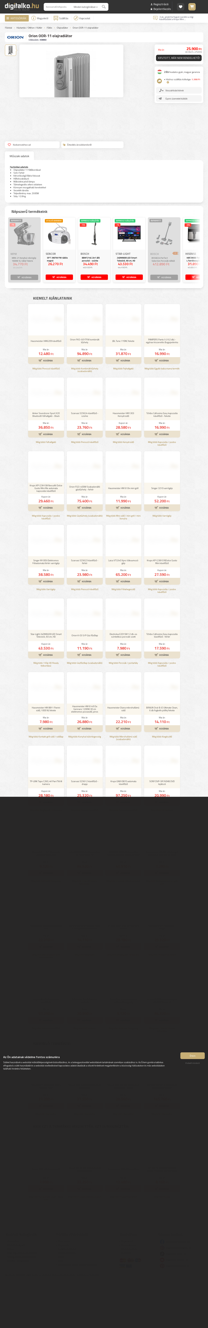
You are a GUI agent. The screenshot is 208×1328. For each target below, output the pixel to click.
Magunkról (39, 18)
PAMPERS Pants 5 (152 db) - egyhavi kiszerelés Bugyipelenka (162, 389)
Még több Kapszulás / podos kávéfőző (162, 491)
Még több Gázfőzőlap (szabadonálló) (84, 711)
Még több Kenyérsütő (123, 490)
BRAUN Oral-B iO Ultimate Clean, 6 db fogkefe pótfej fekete (162, 757)
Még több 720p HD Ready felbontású (46, 712)
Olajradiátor (62, 27)
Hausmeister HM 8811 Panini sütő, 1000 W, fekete (46, 757)
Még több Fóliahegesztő (123, 637)
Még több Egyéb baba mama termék (162, 416)
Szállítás (61, 18)
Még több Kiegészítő (162, 784)
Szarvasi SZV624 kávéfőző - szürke (84, 463)
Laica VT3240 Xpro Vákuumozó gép (123, 610)
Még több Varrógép (162, 564)
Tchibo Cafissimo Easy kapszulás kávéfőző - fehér (162, 683)
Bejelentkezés (162, 9)
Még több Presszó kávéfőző (46, 416)
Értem (192, 1058)
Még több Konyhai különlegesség (84, 784)
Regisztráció (161, 4)
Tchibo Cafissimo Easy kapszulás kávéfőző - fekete (162, 463)
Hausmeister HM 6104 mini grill (123, 536)
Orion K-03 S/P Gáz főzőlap (85, 683)
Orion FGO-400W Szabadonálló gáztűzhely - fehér (84, 536)
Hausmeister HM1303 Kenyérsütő (123, 463)
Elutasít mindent (192, 1065)
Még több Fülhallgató (46, 490)
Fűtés (49, 27)
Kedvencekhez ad (19, 144)
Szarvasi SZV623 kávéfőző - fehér (84, 610)
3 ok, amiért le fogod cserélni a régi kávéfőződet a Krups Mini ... (176, 18)
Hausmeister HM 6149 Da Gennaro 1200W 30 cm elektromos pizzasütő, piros (84, 757)
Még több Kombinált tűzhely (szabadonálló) (84, 418)
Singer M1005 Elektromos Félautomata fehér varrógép (46, 610)
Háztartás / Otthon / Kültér (29, 27)
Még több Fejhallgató (123, 416)
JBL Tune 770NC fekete (123, 389)
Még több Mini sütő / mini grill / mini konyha (123, 565)
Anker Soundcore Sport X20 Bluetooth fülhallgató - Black (46, 463)
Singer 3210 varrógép (162, 536)
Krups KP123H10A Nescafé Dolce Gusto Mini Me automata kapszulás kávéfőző (46, 536)
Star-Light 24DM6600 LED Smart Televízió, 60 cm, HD (46, 683)
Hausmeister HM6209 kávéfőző (46, 389)
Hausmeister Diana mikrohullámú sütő (123, 757)
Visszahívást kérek (176, 93)
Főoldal (8, 27)
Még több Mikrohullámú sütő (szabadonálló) (123, 786)
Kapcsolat (82, 18)
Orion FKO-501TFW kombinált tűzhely (84, 389)
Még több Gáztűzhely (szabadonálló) (85, 564)
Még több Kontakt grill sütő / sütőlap (46, 784)
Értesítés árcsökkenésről (77, 144)
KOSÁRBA (26, 277)
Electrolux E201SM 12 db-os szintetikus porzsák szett (123, 683)
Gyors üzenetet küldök (178, 101)
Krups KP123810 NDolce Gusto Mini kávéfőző (162, 610)
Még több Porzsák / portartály (123, 711)
